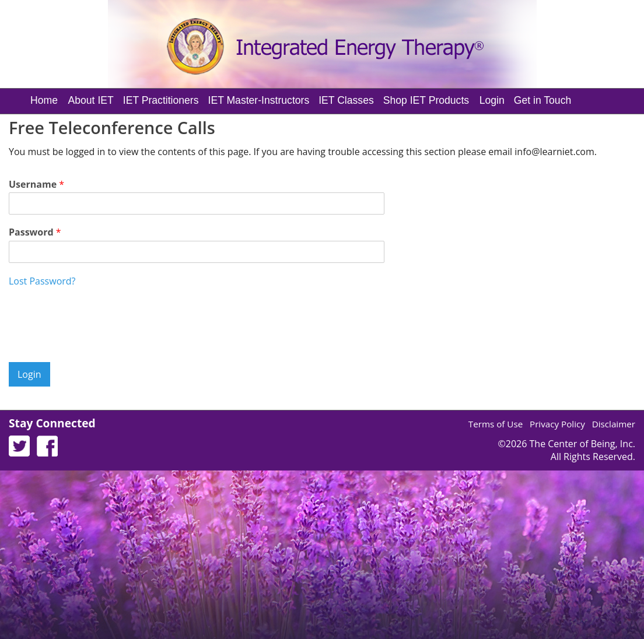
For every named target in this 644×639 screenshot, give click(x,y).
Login (492, 100)
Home (44, 100)
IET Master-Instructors (259, 100)
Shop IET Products (426, 100)
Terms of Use (495, 424)
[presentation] (97, 343)
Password (35, 232)
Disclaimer (613, 424)
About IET (91, 100)
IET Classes (346, 100)
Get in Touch (542, 100)
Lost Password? (42, 281)
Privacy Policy (557, 424)
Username (36, 184)
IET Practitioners (161, 100)
